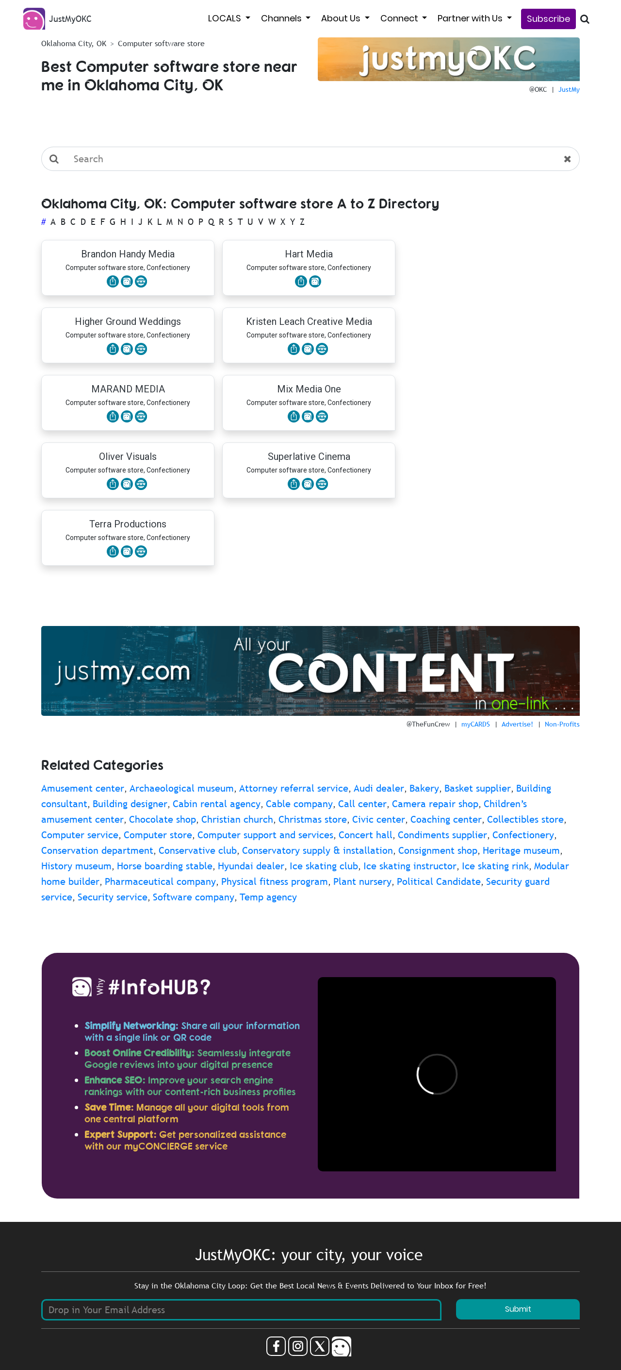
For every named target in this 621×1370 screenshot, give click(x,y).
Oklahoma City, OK (73, 43)
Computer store (158, 835)
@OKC (538, 89)
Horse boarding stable (164, 866)
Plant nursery (362, 881)
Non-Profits (562, 724)
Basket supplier (477, 788)
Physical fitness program (274, 881)
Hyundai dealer (251, 866)
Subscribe (548, 19)
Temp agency (268, 897)
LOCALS (225, 18)
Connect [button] (400, 18)
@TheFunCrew (428, 724)
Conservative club (198, 850)
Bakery (424, 788)
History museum (76, 866)
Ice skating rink (495, 866)
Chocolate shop (162, 819)
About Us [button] (341, 18)
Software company (193, 897)
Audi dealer (379, 788)
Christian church (237, 819)
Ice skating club (324, 866)
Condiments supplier (442, 835)
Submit (518, 1309)
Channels (282, 18)
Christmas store (312, 819)
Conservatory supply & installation (317, 850)
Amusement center (82, 788)
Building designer (130, 803)
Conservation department (97, 850)
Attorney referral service (293, 788)
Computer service (79, 835)
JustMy (569, 89)
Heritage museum (521, 850)
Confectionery (523, 835)
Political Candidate (439, 881)
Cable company (299, 803)
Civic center (378, 819)
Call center (362, 803)
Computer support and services (265, 835)
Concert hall (365, 835)
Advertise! (517, 724)
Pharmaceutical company (160, 881)
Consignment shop (437, 850)
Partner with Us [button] (471, 18)
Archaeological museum (182, 788)
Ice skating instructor (410, 866)
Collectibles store (525, 819)
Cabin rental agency (217, 803)
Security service (112, 897)
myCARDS (475, 724)
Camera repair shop (435, 803)
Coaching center (446, 819)
